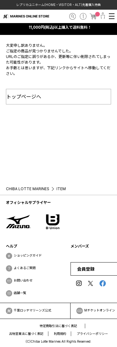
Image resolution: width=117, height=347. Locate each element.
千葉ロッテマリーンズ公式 (32, 310)
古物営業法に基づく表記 (26, 333)
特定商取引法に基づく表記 (58, 326)
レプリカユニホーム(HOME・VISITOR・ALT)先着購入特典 (58, 5)
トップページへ (23, 97)
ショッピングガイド (28, 255)
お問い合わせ (23, 280)
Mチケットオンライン (99, 310)
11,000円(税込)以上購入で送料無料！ (60, 27)
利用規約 (60, 333)
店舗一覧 (20, 293)
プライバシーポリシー (92, 333)
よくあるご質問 (25, 268)
